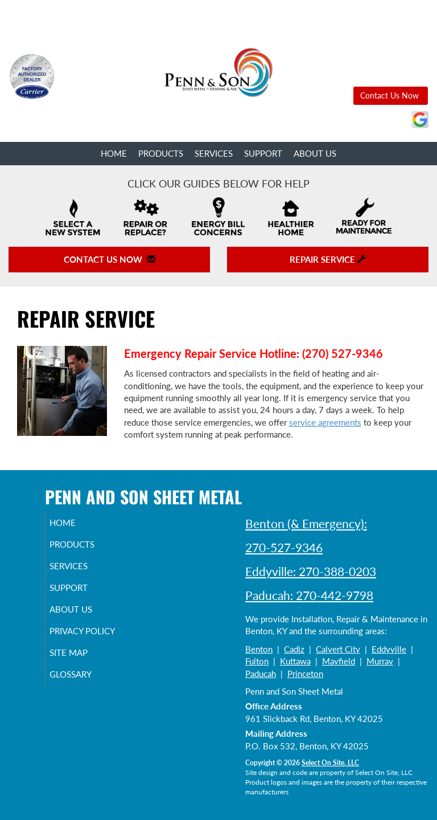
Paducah (260, 673)
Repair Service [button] (328, 259)
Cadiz (294, 649)
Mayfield (338, 661)
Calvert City (338, 649)
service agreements (325, 422)
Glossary (84, 684)
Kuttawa (295, 661)
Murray (379, 661)
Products (160, 153)
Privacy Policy (71, 636)
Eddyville (389, 649)
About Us (315, 153)
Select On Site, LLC (330, 762)
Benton (259, 649)
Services (214, 153)
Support (263, 153)
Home (114, 153)
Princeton (305, 673)
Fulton (257, 661)
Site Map (82, 663)
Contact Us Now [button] (390, 95)
